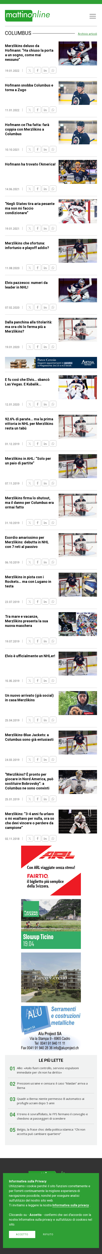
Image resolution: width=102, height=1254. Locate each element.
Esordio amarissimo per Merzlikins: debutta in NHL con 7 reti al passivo (27, 542)
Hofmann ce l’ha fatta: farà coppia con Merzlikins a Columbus (27, 129)
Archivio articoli (87, 33)
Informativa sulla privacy (70, 1205)
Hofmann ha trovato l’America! (30, 164)
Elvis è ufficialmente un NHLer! (30, 656)
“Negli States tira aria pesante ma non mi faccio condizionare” (30, 208)
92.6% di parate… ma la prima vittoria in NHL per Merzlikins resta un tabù (29, 423)
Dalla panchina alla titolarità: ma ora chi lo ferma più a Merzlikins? (28, 326)
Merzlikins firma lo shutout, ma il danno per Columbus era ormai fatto (29, 502)
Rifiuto (48, 1234)
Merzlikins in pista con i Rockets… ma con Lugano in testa (28, 581)
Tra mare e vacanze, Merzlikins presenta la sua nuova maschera (26, 621)
